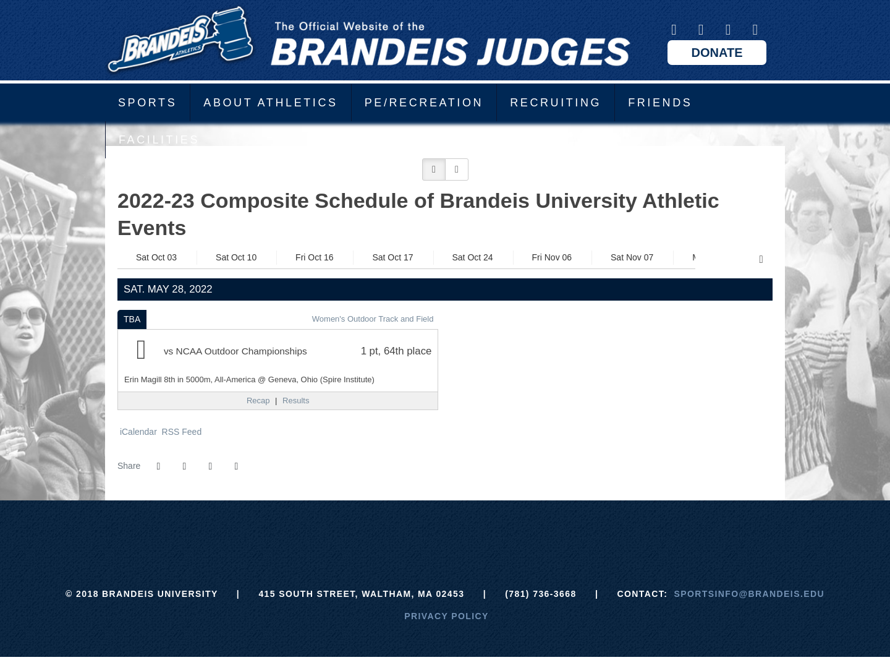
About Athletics (270, 102)
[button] (434, 169)
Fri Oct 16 (314, 257)
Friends (660, 102)
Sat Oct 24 (472, 257)
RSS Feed (180, 432)
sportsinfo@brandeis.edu (749, 594)
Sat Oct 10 (236, 257)
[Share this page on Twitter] (184, 466)
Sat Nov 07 (632, 257)
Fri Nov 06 (552, 257)
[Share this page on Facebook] (158, 466)
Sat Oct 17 (392, 257)
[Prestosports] (537, 531)
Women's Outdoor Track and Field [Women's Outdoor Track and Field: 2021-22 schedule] (373, 319)
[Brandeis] (352, 531)
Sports (147, 102)
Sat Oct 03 (156, 257)
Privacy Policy (446, 616)
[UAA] (445, 531)
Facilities (159, 140)
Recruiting (555, 102)
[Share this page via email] (210, 466)
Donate (717, 52)
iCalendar (137, 432)
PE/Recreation (424, 102)
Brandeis (367, 40)
